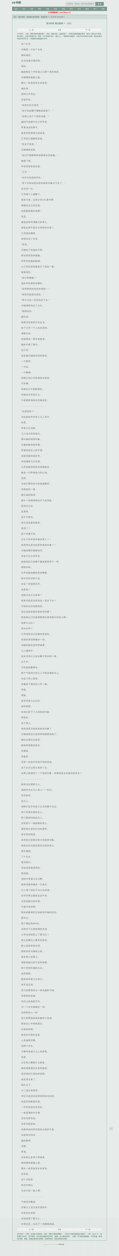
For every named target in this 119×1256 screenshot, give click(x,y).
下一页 (87, 30)
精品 (87, 9)
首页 (16, 9)
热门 (95, 9)
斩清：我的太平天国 (93, 34)
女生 (79, 9)
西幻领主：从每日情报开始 (26, 36)
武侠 (31, 9)
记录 (103, 9)
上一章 (31, 30)
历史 (47, 9)
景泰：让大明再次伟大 (46, 36)
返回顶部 (111, 1128)
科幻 (71, 9)
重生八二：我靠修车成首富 (65, 36)
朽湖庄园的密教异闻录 (77, 34)
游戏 (63, 9)
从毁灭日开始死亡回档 (84, 36)
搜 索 (99, 4)
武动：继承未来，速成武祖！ (56, 34)
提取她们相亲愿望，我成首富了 (38, 17)
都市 (39, 9)
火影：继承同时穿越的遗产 (35, 34)
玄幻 (24, 9)
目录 (59, 30)
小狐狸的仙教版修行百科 (38, 39)
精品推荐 (21, 17)
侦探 (55, 9)
